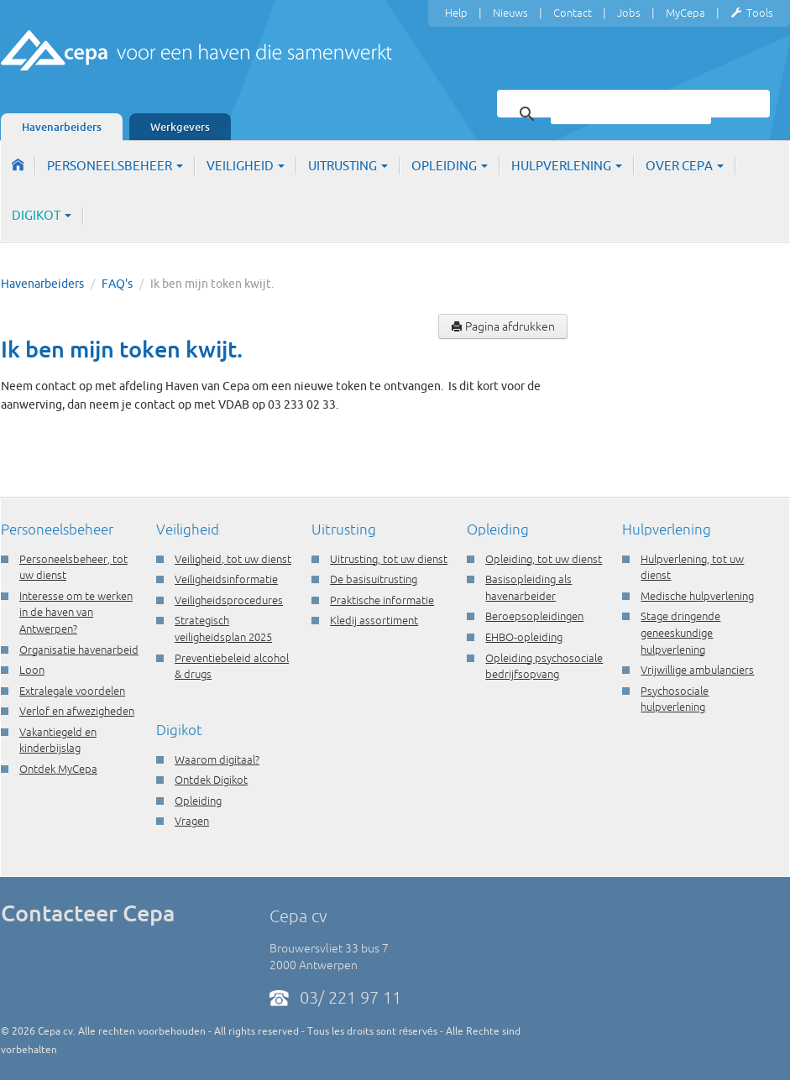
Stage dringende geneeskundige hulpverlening (680, 632)
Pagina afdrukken (503, 326)
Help (456, 12)
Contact (572, 12)
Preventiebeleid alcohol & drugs (232, 666)
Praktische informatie (382, 600)
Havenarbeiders (62, 127)
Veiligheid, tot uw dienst (233, 559)
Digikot (41, 215)
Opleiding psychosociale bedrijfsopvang (544, 666)
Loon (31, 670)
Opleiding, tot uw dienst (543, 559)
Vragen (192, 821)
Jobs (629, 12)
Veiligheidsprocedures (229, 600)
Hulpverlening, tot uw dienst (692, 567)
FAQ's (117, 283)
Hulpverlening (566, 166)
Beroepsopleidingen (534, 616)
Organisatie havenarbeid (79, 649)
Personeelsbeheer (115, 166)
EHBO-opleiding (523, 637)
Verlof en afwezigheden (76, 711)
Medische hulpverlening (697, 596)
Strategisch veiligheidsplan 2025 (223, 628)
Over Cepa (685, 166)
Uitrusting (348, 166)
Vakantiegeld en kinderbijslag (58, 740)
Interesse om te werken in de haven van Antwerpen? (76, 612)
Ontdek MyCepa (58, 769)
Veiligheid (246, 166)
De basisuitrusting (373, 579)
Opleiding (449, 166)
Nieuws (510, 12)
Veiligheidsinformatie (226, 579)
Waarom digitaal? (217, 759)
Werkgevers (180, 127)
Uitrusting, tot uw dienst (388, 559)
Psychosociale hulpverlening (675, 699)
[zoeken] (631, 114)
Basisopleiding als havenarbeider (528, 587)
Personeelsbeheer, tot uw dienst (73, 567)
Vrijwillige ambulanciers (697, 670)
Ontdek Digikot (211, 779)
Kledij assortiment (374, 620)
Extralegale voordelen (72, 691)
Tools (751, 13)
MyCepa (685, 12)
